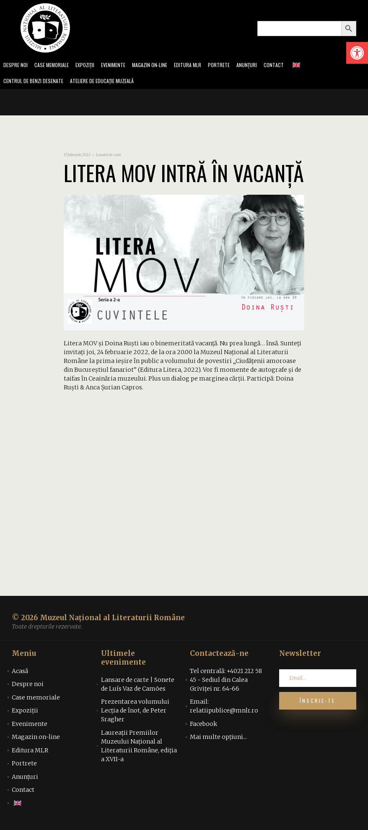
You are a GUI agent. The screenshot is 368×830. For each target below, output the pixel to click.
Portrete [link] (236, 65)
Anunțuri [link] (265, 65)
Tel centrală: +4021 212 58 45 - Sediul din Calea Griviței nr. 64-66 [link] (226, 682)
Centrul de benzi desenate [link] (36, 82)
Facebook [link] (203, 726)
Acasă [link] (20, 673)
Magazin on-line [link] (162, 65)
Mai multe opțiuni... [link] (218, 739)
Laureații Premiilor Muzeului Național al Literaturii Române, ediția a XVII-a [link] (139, 748)
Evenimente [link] (122, 65)
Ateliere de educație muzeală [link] (111, 82)
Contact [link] (294, 65)
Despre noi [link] (16, 65)
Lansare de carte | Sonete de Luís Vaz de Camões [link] (137, 687)
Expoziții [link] (91, 65)
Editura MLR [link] (203, 65)
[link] (357, 53)
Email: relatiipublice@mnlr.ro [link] (224, 708)
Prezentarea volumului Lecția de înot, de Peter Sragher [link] (135, 713)
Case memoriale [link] (55, 65)
